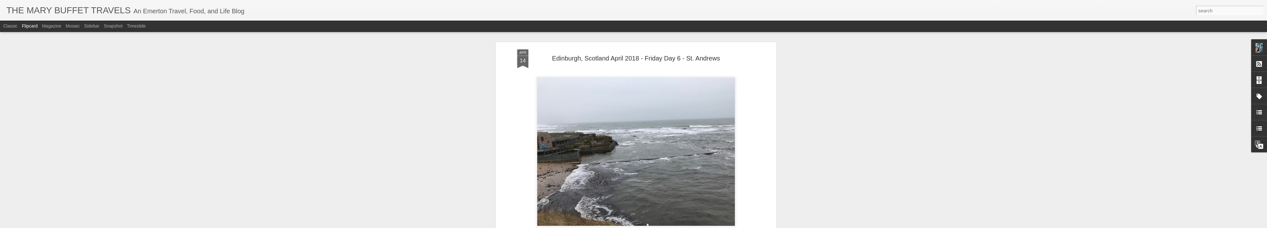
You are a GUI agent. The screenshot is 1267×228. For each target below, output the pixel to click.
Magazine (51, 25)
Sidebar (91, 25)
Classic (10, 25)
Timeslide (136, 25)
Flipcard (30, 25)
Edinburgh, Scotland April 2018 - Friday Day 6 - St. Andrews (636, 58)
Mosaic (73, 25)
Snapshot (113, 25)
